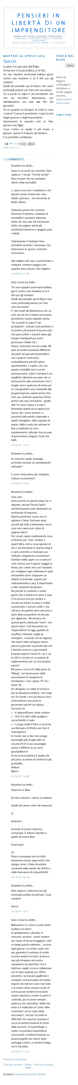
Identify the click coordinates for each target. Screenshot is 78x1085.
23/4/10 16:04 (20, 877)
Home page (28, 1066)
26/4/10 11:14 (20, 1051)
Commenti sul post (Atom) (30, 1074)
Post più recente (12, 1064)
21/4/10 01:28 (20, 273)
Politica (14, 147)
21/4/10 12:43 (20, 483)
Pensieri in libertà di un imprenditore (39, 23)
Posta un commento (15, 1059)
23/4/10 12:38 (20, 776)
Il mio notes (63, 103)
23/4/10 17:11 (20, 911)
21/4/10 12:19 (20, 445)
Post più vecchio (43, 1064)
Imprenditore (64, 99)
